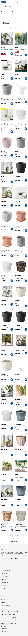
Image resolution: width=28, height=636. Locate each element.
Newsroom (3, 591)
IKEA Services (4, 593)
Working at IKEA (4, 588)
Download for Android (14, 562)
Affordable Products (5, 599)
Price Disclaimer (4, 628)
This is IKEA (3, 585)
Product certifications (5, 605)
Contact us (3, 579)
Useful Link (4, 568)
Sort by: (6, 23)
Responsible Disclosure (5, 629)
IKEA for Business (5, 576)
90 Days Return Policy (5, 570)
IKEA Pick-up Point (5, 582)
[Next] (18, 28)
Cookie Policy (3, 631)
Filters (23, 23)
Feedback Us (3, 596)
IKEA (2, 6)
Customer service (4, 573)
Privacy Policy (3, 626)
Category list (4, 602)
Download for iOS (14, 558)
